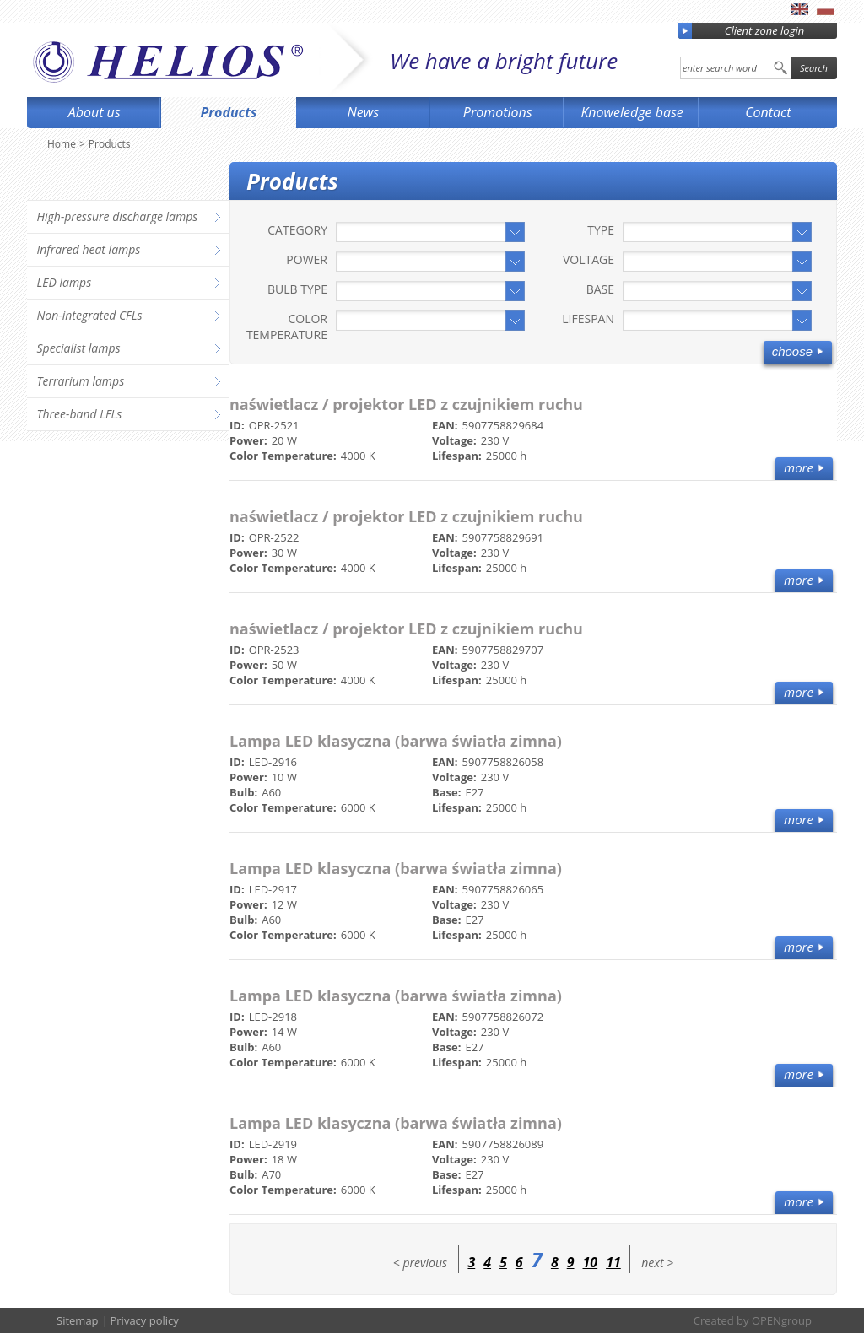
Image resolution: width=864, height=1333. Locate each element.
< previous (420, 1263)
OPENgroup (782, 1320)
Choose (792, 351)
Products (229, 112)
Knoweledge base (631, 112)
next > (657, 1263)
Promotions (497, 112)
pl (825, 9)
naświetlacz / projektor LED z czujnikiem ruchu (406, 404)
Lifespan (588, 318)
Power (306, 259)
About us (94, 112)
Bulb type (297, 289)
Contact (768, 112)
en (799, 9)
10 (590, 1262)
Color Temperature (286, 326)
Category (297, 230)
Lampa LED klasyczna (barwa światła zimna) (396, 741)
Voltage (588, 259)
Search (814, 68)
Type (600, 230)
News (364, 112)
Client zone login (741, 31)
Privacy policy (144, 1320)
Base (600, 289)
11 (613, 1262)
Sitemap (78, 1320)
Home (61, 144)
